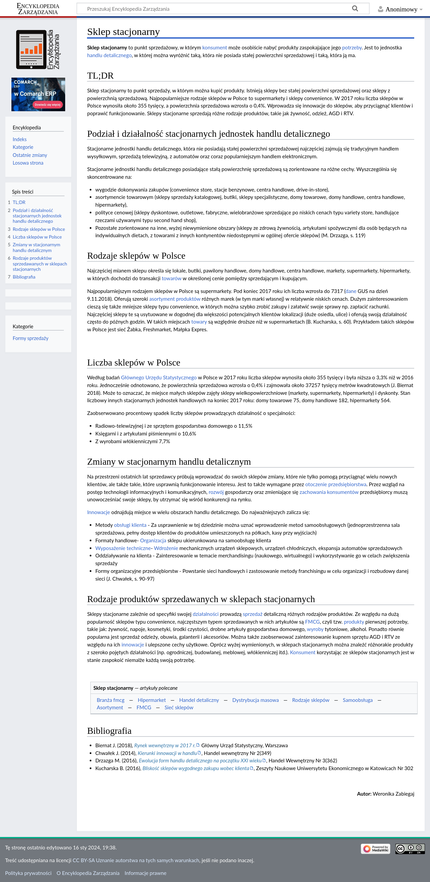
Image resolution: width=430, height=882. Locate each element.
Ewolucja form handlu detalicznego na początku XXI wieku (200, 760)
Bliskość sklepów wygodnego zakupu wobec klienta (195, 768)
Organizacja (153, 540)
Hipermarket (152, 700)
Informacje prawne (145, 873)
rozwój (216, 492)
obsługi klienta (130, 525)
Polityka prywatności (28, 873)
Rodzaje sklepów (311, 700)
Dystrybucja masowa (255, 700)
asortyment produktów (174, 299)
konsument (214, 47)
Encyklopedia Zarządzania (37, 9)
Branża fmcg (110, 700)
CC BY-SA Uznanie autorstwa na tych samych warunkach (136, 860)
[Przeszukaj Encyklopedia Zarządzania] (223, 8)
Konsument (302, 652)
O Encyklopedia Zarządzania (88, 873)
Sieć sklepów (179, 707)
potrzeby (351, 47)
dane (350, 291)
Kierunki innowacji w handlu (167, 753)
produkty (354, 622)
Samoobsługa (358, 700)
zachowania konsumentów (329, 492)
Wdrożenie (166, 548)
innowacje (133, 644)
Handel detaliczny (199, 700)
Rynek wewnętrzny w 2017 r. (165, 745)
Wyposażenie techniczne (123, 548)
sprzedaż (252, 614)
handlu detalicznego (109, 55)
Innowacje (98, 512)
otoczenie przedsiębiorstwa (336, 484)
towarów (171, 278)
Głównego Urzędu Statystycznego (159, 377)
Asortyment (110, 707)
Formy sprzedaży (30, 338)
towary (199, 322)
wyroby (315, 629)
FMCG (312, 622)
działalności (206, 614)
